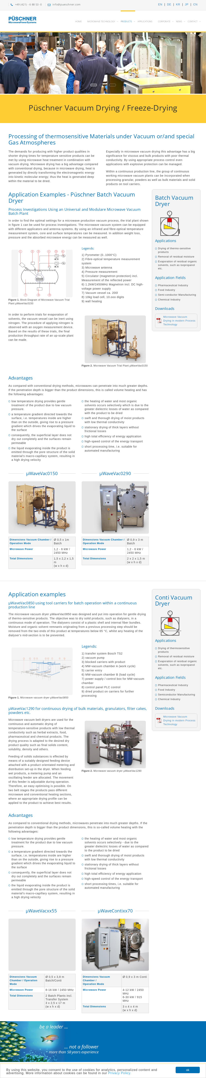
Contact (193, 21)
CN (195, 4)
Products (126, 21)
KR (178, 4)
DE (169, 4)
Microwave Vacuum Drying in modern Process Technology (179, 321)
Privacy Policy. (119, 1073)
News (179, 21)
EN (160, 4)
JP (186, 4)
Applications (145, 21)
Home (78, 21)
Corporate (164, 21)
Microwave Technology (101, 21)
